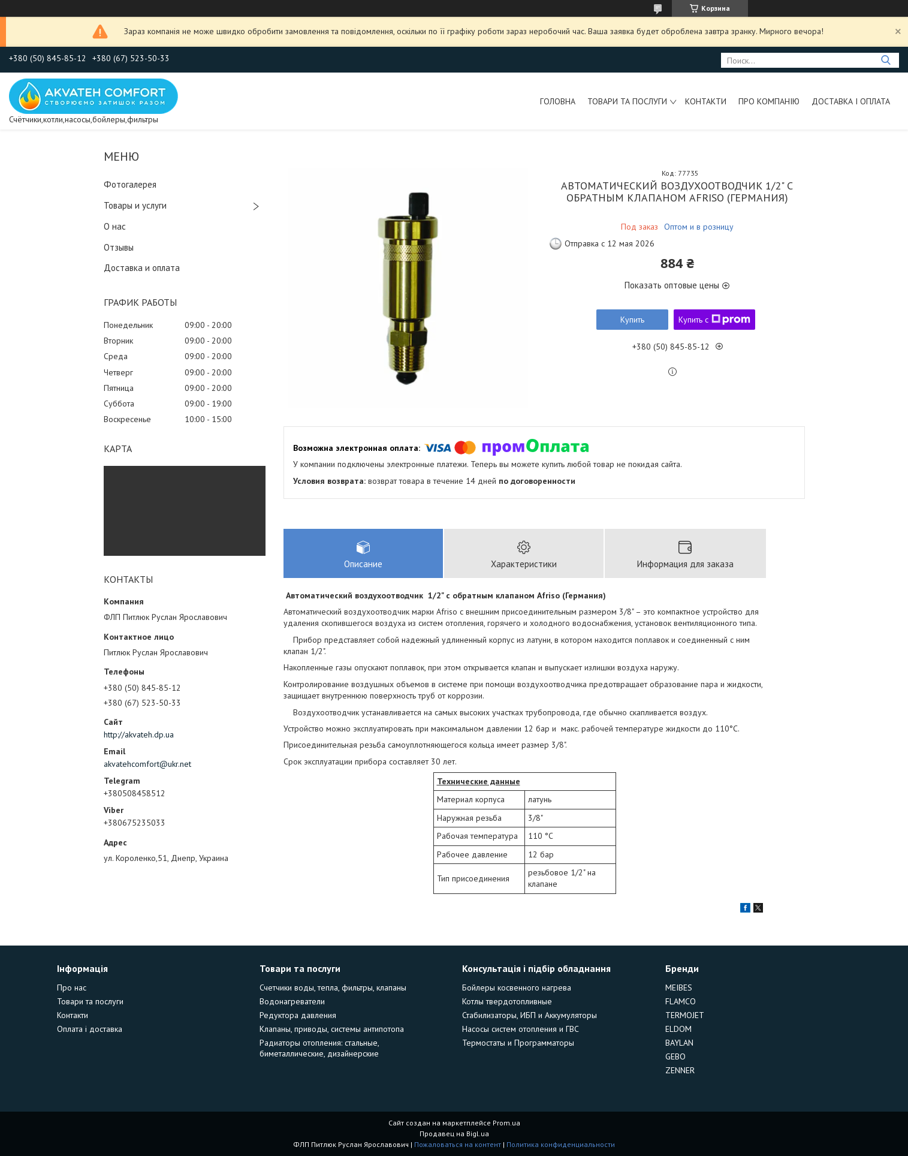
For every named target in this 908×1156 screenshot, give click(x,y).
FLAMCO (680, 1001)
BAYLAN (679, 1042)
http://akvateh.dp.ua (139, 734)
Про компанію (769, 101)
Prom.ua (506, 1122)
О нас (115, 226)
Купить (632, 319)
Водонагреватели (292, 1001)
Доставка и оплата (142, 267)
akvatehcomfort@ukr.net (147, 763)
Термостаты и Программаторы (518, 1042)
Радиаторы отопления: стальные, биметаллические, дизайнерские (319, 1048)
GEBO (675, 1056)
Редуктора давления (298, 1015)
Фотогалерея (130, 184)
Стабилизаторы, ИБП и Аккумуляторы (529, 1015)
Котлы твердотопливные (507, 1001)
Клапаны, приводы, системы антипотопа (332, 1028)
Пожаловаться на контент (457, 1144)
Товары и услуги (135, 205)
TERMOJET (684, 1015)
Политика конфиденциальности (560, 1144)
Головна (557, 101)
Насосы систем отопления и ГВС (520, 1028)
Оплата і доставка (89, 1028)
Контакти (705, 101)
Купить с (714, 319)
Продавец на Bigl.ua (454, 1133)
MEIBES (678, 987)
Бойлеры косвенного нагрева (516, 987)
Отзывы (119, 247)
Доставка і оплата (851, 101)
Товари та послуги (627, 101)
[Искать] (885, 60)
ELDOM (678, 1028)
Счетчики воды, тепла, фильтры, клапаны (333, 987)
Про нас (71, 987)
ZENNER (680, 1070)
